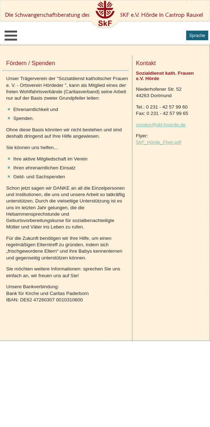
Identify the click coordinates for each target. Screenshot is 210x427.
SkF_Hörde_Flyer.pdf (159, 142)
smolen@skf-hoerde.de (161, 124)
